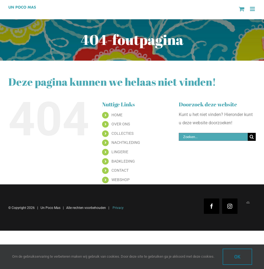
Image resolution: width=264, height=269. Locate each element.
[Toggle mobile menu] (253, 9)
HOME (116, 115)
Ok (237, 257)
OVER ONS (120, 124)
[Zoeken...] (213, 137)
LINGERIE (119, 152)
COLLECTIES (122, 133)
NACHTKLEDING (125, 142)
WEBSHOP (120, 179)
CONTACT (120, 170)
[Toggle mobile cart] (241, 9)
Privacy (118, 208)
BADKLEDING (123, 161)
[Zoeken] (252, 137)
